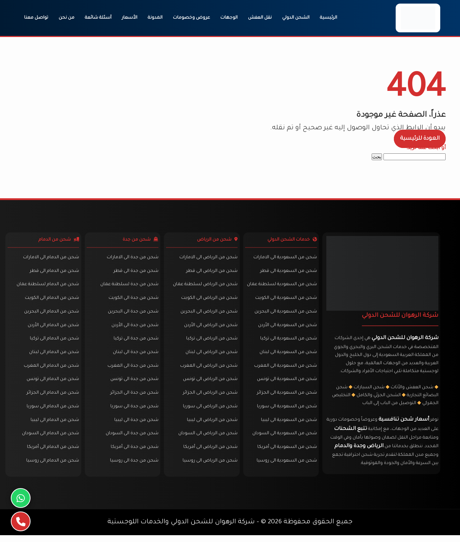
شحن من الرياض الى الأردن (209, 329)
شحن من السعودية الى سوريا (286, 412)
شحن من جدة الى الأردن (133, 329)
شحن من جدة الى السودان (130, 440)
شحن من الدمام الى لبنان (53, 357)
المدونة (155, 17)
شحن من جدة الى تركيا (134, 343)
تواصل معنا (36, 17)
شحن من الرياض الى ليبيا (211, 426)
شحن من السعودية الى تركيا (287, 343)
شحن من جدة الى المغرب (131, 370)
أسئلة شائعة (98, 17)
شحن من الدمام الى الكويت (51, 301)
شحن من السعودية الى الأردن (286, 329)
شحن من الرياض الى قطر (210, 273)
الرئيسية (328, 17)
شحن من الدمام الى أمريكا (52, 454)
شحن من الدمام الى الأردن (52, 329)
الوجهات (229, 17)
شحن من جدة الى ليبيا (135, 426)
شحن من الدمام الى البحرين (50, 315)
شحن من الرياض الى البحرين (207, 315)
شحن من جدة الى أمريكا (133, 454)
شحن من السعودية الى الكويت (285, 301)
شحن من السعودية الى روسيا (285, 467)
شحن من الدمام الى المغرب (50, 370)
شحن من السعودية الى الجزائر (286, 398)
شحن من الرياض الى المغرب (207, 370)
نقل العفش (260, 17)
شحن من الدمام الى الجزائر (52, 398)
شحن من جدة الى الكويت (132, 301)
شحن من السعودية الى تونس (286, 384)
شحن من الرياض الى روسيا (208, 467)
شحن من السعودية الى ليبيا (287, 426)
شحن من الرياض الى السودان (206, 440)
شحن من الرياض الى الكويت (208, 301)
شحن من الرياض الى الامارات (207, 260)
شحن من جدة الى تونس (133, 384)
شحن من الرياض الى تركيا (210, 343)
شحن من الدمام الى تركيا (53, 343)
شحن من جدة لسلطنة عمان (128, 287)
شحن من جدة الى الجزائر (133, 398)
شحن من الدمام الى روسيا (51, 467)
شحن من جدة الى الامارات (131, 260)
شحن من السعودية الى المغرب (284, 370)
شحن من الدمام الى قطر (53, 273)
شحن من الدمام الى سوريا (52, 412)
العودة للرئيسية (420, 139)
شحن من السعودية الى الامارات (284, 260)
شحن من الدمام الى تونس (52, 384)
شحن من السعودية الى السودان (283, 440)
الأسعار (129, 17)
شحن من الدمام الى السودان (49, 440)
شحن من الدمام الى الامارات (50, 260)
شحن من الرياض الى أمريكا (209, 454)
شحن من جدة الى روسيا (133, 467)
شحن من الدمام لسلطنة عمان (46, 287)
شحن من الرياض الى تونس (209, 384)
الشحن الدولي (295, 17)
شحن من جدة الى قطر (134, 273)
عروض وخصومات (191, 17)
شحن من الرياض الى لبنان (210, 357)
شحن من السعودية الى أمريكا (286, 454)
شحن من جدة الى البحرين (131, 315)
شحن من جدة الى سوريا (133, 412)
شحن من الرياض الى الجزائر (209, 398)
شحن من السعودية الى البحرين (284, 315)
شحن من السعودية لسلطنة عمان (280, 287)
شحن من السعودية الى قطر (287, 273)
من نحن (66, 17)
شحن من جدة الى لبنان (134, 357)
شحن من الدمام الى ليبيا (53, 426)
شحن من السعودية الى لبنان (287, 357)
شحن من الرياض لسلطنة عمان (204, 287)
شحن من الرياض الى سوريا (209, 412)
